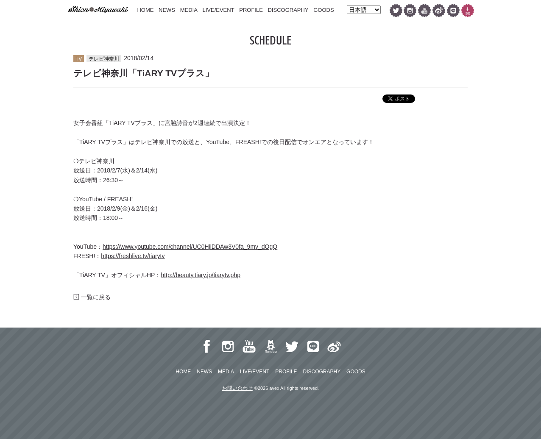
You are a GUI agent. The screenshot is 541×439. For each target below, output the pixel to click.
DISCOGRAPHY (288, 10)
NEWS (167, 10)
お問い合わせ (237, 388)
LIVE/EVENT (218, 10)
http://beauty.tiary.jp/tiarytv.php (200, 275)
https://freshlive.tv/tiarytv (133, 256)
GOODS (323, 10)
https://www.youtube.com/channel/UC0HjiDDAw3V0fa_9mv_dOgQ (190, 246)
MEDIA (189, 10)
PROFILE (251, 10)
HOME (145, 10)
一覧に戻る (92, 297)
